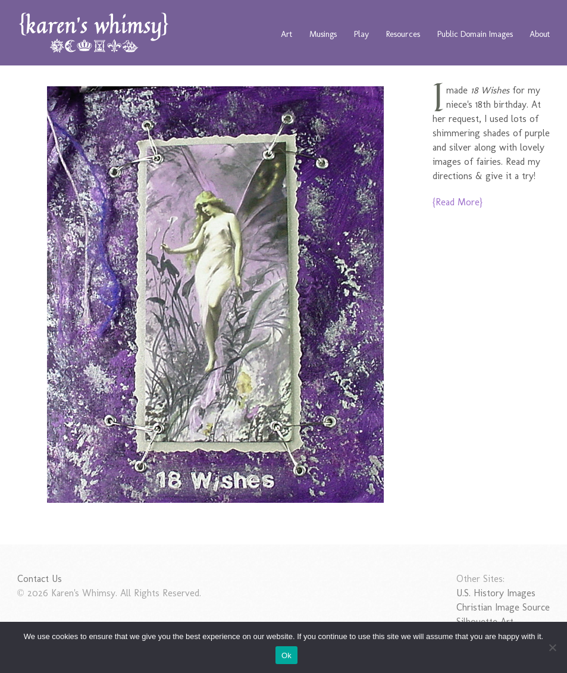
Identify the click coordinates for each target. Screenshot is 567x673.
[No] (552, 647)
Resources (403, 34)
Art (286, 34)
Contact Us (39, 578)
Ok (286, 655)
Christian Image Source (503, 607)
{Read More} (458, 202)
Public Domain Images (475, 34)
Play (361, 34)
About (540, 34)
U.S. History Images (495, 593)
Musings (323, 34)
